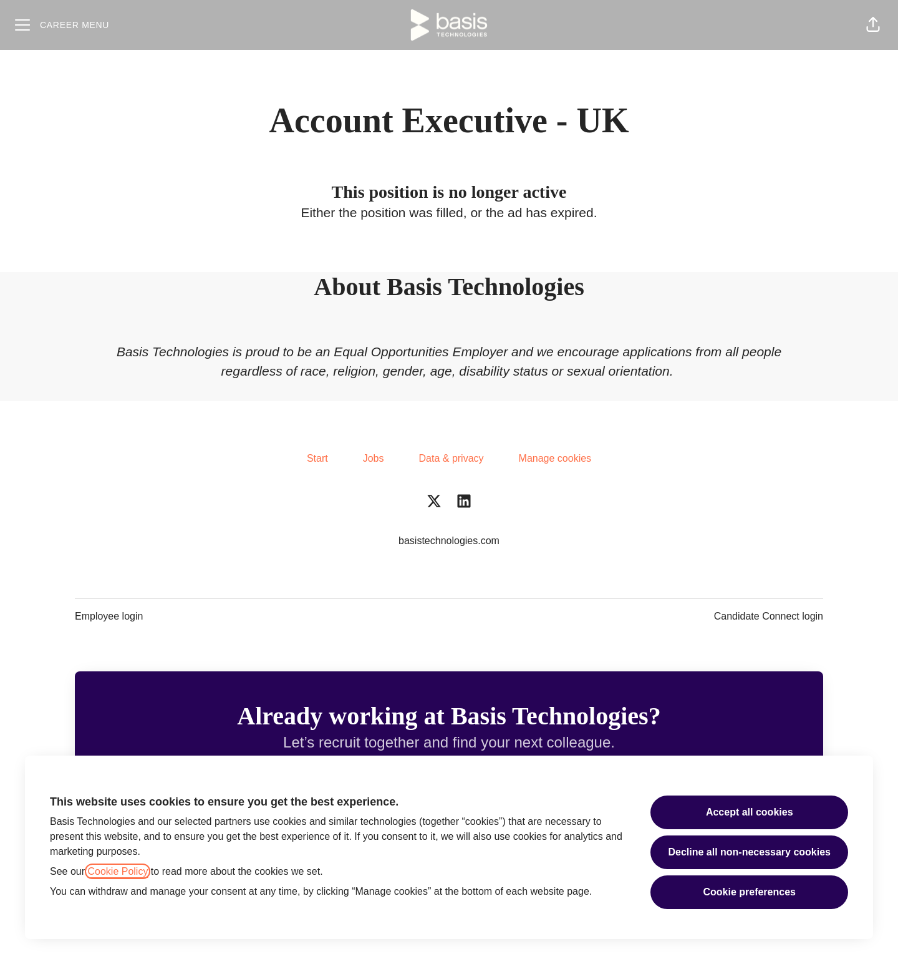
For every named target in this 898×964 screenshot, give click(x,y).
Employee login (109, 616)
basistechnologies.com (449, 540)
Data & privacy (451, 458)
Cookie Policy (117, 871)
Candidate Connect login (768, 616)
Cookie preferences (749, 892)
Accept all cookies (749, 812)
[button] (873, 24)
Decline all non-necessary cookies (749, 852)
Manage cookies (555, 458)
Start (317, 458)
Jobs (373, 458)
